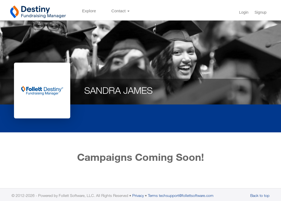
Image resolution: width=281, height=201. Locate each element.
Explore (89, 10)
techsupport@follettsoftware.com (186, 195)
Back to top (259, 195)
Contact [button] (120, 10)
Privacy (138, 195)
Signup (260, 12)
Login (243, 12)
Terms (153, 195)
